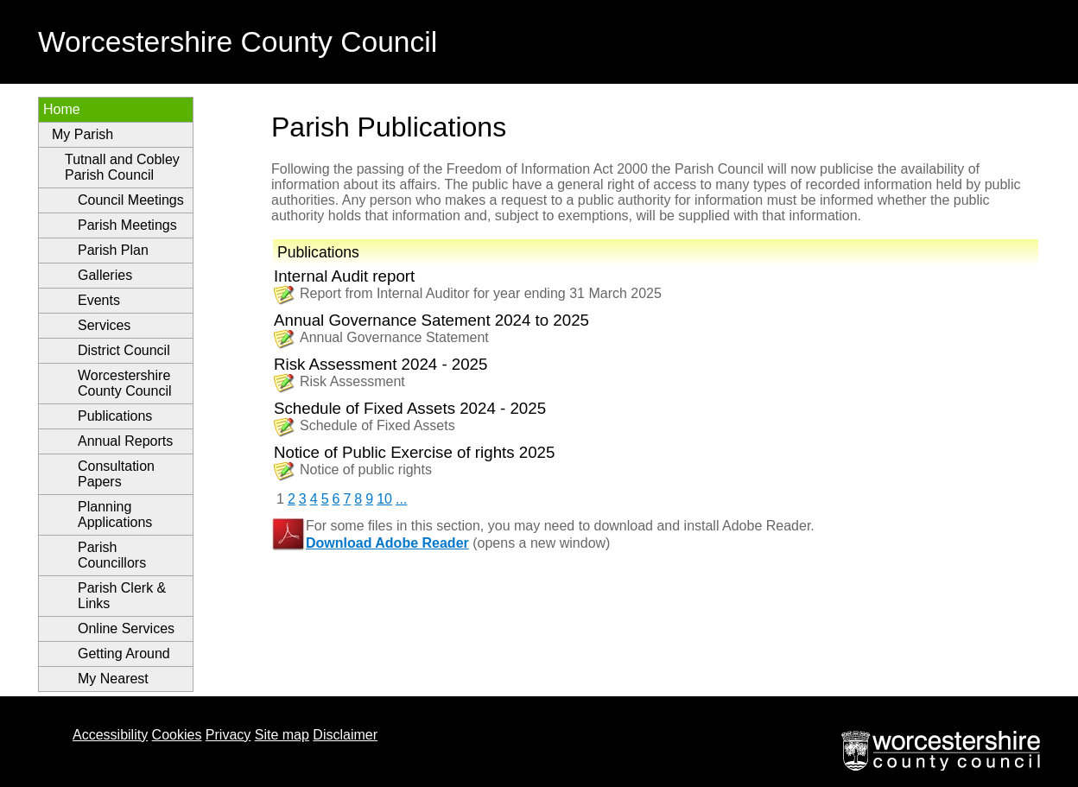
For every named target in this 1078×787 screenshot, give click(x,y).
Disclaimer (345, 734)
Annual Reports (125, 441)
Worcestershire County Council (125, 383)
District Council (124, 350)
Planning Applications (115, 514)
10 (384, 499)
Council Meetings (131, 200)
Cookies (177, 734)
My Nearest (113, 678)
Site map (282, 734)
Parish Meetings (127, 225)
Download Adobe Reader (387, 543)
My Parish (82, 134)
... (401, 499)
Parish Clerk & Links (122, 596)
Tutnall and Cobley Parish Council (122, 167)
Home (61, 109)
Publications (115, 416)
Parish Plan (113, 250)
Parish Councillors (112, 555)
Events (99, 300)
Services (104, 325)
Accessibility (110, 734)
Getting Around (124, 653)
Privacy (228, 734)
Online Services (126, 628)
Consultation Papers (116, 474)
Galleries (105, 275)
